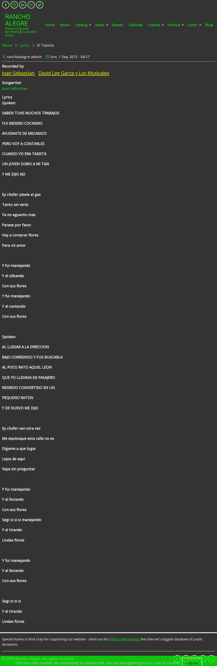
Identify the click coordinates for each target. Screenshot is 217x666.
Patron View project (124, 639)
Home (50, 25)
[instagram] (14, 4)
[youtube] (31, 4)
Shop (209, 25)
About (99, 25)
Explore (154, 25)
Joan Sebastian (18, 73)
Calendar (136, 25)
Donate (117, 25)
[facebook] (5, 4)
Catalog (81, 25)
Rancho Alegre (17, 20)
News (65, 25)
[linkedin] (22, 4)
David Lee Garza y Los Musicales (73, 73)
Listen (192, 25)
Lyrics (25, 45)
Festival (174, 25)
